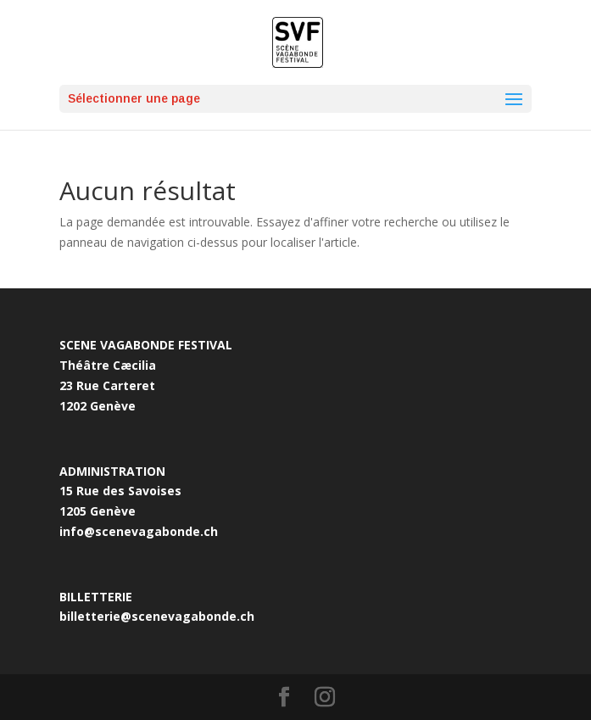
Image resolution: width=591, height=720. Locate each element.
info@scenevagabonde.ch (138, 531)
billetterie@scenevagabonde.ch (156, 616)
